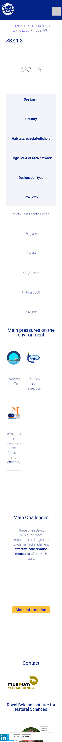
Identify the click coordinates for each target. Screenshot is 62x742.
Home (17, 26)
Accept (16, 737)
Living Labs (21, 30)
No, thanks (26, 737)
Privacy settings (44, 729)
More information (31, 610)
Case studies (37, 26)
